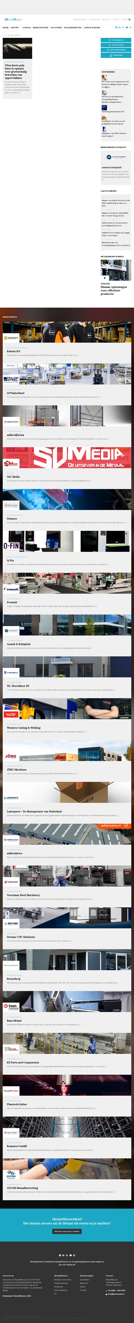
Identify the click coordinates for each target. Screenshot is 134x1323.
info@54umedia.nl (116, 1294)
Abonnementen (80, 19)
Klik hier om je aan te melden (67, 1231)
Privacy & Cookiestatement (42, 1318)
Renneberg (13, 978)
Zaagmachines (13, 599)
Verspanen (107, 210)
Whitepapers (108, 72)
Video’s (116, 19)
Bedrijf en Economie (111, 197)
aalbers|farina (15, 435)
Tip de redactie (116, 40)
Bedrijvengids (40, 27)
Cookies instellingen (79, 1318)
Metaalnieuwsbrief (116, 50)
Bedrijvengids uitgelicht (113, 147)
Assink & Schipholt (112, 167)
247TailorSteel (15, 393)
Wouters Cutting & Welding (24, 727)
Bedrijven (84, 1283)
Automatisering (60, 1290)
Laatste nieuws (109, 191)
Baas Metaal (14, 1020)
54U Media (13, 476)
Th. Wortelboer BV (18, 686)
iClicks (39, 1316)
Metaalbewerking (15, 515)
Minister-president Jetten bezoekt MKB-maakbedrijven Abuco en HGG (116, 203)
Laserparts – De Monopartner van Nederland (34, 811)
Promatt (12, 602)
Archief (105, 19)
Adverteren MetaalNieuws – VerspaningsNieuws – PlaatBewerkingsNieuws (113, 99)
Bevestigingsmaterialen (18, 348)
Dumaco (12, 518)
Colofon (27, 1318)
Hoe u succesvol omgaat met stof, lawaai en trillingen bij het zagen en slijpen (115, 84)
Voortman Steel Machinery (23, 895)
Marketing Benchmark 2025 (113, 112)
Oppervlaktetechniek (14, 62)
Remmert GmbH (17, 1146)
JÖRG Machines (16, 769)
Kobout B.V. (14, 351)
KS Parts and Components (23, 1062)
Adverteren (94, 19)
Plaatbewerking (14, 390)
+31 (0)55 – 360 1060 (116, 1291)
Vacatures (56, 27)
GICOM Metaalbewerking (22, 1188)
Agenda (27, 27)
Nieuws (15, 27)
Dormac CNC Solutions (21, 937)
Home (6, 27)
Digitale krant (116, 45)
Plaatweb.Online (17, 1104)
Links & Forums (92, 27)
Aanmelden (85, 1280)
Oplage (10, 473)
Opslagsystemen (14, 431)
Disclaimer (58, 1318)
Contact (125, 19)
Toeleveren (107, 229)
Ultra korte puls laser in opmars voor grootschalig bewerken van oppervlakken (16, 72)
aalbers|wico (14, 853)
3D (55, 1294)
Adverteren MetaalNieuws (12, 1318)
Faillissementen (73, 27)
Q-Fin (10, 560)
